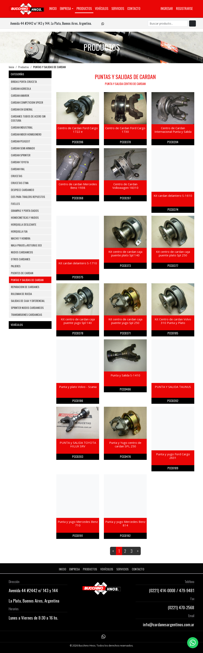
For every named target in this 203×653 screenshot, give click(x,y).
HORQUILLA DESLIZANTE (23, 224)
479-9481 (186, 590)
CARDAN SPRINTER (20, 155)
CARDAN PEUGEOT (20, 141)
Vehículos (101, 8)
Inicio (53, 8)
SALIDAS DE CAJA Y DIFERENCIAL (28, 301)
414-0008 (167, 590)
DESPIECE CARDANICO (22, 190)
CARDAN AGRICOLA (21, 88)
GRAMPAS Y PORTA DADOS (25, 210)
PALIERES (15, 266)
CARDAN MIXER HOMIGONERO (26, 134)
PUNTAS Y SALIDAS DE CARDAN (27, 280)
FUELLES (15, 203)
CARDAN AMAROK (20, 95)
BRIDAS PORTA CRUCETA (24, 81)
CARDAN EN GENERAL (22, 109)
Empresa (65, 8)
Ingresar (167, 8)
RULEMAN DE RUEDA (21, 294)
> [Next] (137, 551)
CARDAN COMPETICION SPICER (27, 102)
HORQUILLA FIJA (19, 231)
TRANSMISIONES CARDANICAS (26, 314)
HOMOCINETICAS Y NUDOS (25, 217)
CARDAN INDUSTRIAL (22, 127)
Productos (84, 8)
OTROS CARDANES (20, 259)
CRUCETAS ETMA (20, 183)
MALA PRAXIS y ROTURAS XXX (26, 245)
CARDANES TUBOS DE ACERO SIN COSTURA (28, 118)
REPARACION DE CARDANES (25, 287)
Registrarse (184, 8)
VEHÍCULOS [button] (30, 325)
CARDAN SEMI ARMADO (23, 148)
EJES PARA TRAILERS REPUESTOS (28, 197)
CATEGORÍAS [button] (30, 74)
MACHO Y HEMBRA (20, 238)
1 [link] (119, 551)
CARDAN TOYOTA (20, 162)
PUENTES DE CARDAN (22, 273)
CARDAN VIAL (18, 169)
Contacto (133, 8)
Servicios (117, 8)
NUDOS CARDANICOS (22, 252)
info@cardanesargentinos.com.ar (168, 624)
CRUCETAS (16, 176)
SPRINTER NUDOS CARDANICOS (27, 307)
